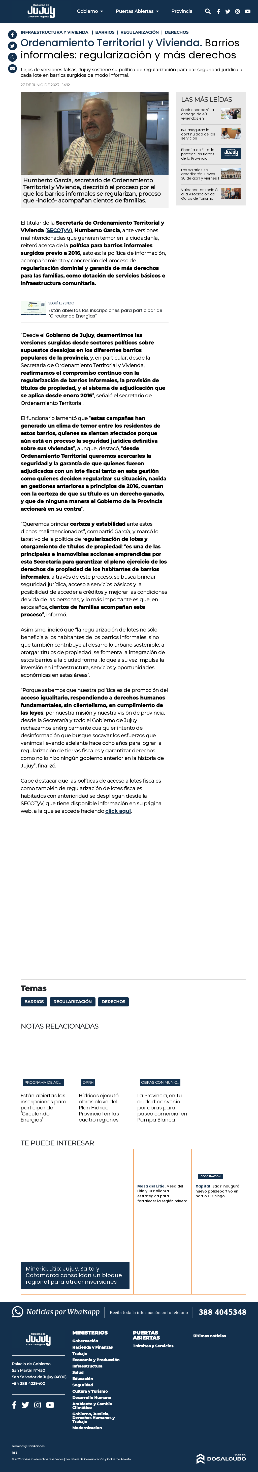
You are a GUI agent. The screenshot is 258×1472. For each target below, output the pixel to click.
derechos (113, 1001)
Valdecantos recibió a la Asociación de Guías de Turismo (199, 194)
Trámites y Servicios (153, 1346)
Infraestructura (87, 1366)
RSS (14, 1452)
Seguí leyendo (61, 303)
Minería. (37, 1269)
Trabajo (79, 1353)
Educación (82, 1378)
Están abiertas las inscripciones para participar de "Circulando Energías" (105, 313)
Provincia (181, 11)
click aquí (118, 811)
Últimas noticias (209, 1336)
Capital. (203, 1186)
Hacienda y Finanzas (92, 1347)
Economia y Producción (95, 1359)
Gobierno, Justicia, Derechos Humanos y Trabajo (93, 1418)
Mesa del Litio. (151, 1186)
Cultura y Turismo (90, 1391)
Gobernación (210, 1176)
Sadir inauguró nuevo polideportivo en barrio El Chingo (217, 1191)
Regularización (72, 1001)
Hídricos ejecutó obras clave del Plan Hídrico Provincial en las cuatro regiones (99, 1107)
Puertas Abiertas (137, 11)
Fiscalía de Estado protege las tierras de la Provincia (197, 154)
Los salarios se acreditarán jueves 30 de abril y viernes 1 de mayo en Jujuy (200, 176)
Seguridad (82, 1385)
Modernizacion (87, 1427)
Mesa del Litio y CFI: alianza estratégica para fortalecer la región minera (162, 1194)
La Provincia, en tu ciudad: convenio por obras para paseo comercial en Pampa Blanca (162, 1107)
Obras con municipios (164, 1082)
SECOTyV (59, 230)
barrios (34, 1001)
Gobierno (90, 11)
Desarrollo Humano (91, 1397)
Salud (77, 1372)
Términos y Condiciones (28, 1446)
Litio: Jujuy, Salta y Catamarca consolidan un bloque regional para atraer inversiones (74, 1275)
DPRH (88, 1082)
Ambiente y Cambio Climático (92, 1405)
